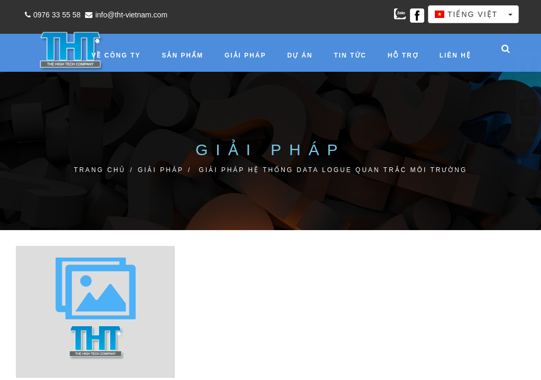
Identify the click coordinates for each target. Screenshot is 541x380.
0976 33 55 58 (51, 15)
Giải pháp (245, 55)
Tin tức (350, 55)
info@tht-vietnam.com (124, 15)
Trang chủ (100, 170)
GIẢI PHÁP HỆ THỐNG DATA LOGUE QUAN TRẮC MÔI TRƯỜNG (333, 170)
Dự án (300, 55)
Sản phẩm (182, 55)
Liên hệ (455, 55)
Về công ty (116, 55)
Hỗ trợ (403, 55)
